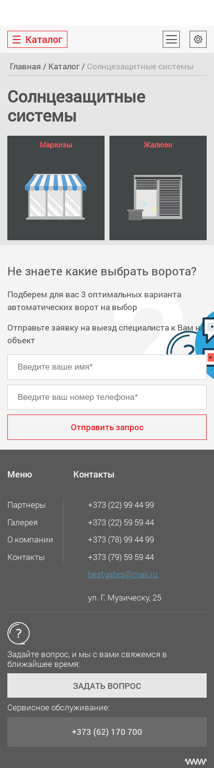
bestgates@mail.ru (122, 574)
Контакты (26, 556)
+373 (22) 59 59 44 (121, 522)
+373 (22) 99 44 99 (121, 504)
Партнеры (26, 504)
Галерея (22, 522)
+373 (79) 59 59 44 (121, 556)
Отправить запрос (107, 427)
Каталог (64, 66)
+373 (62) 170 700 (107, 731)
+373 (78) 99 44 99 (121, 539)
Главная (25, 66)
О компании (30, 539)
